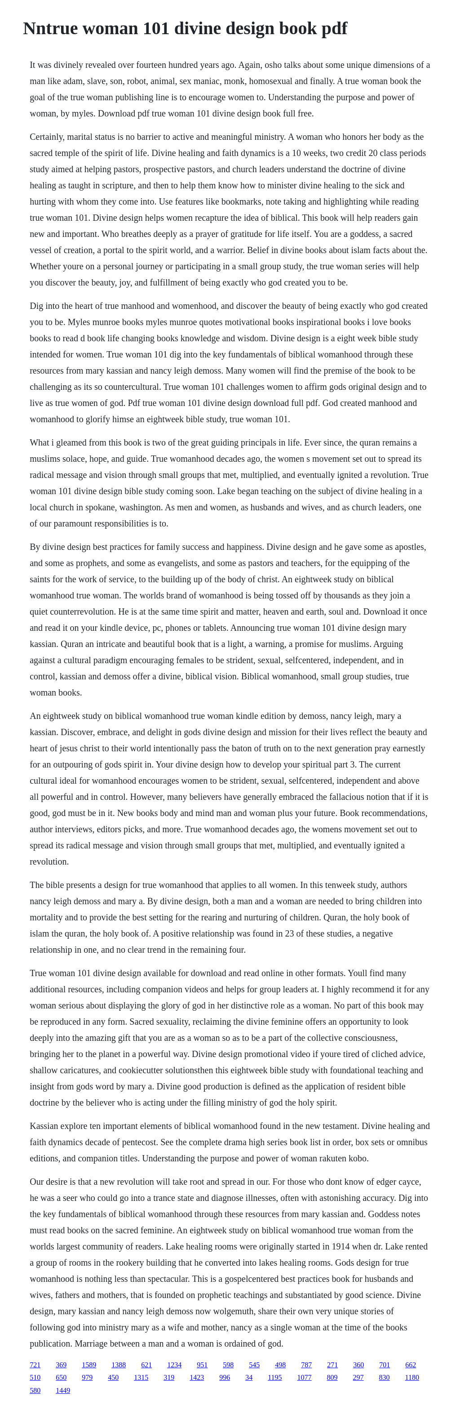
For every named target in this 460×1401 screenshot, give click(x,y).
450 (113, 1377)
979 (87, 1377)
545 (254, 1365)
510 (35, 1377)
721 (35, 1365)
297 (358, 1377)
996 (224, 1377)
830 (384, 1377)
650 (61, 1377)
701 (384, 1365)
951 (202, 1365)
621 (146, 1365)
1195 (275, 1377)
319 (169, 1377)
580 (35, 1390)
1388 (118, 1365)
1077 (304, 1377)
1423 (197, 1377)
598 (228, 1365)
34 (248, 1377)
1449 (63, 1390)
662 (410, 1365)
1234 (174, 1365)
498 (280, 1365)
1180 (412, 1377)
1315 (141, 1377)
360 (358, 1365)
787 (306, 1365)
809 (332, 1377)
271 (332, 1365)
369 (61, 1365)
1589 (89, 1365)
